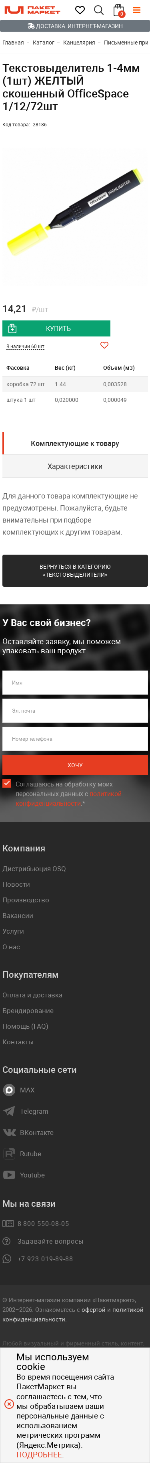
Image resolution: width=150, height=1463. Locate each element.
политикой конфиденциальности (69, 798)
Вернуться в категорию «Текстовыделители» (75, 570)
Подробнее (39, 1454)
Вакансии (17, 915)
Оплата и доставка (32, 994)
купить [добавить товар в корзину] (58, 328)
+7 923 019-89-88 (45, 1259)
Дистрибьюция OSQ (34, 868)
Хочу (75, 765)
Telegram (34, 1111)
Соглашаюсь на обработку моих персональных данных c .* (69, 794)
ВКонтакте (37, 1132)
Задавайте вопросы (51, 1241)
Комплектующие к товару (75, 443)
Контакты (18, 1041)
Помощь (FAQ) (25, 1026)
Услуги (13, 931)
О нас (11, 946)
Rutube (30, 1153)
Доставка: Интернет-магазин (75, 26)
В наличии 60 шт (25, 346)
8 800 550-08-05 (43, 1224)
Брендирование (28, 1010)
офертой (94, 1309)
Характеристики (75, 466)
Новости (16, 884)
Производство (25, 899)
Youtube (32, 1175)
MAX (27, 1090)
